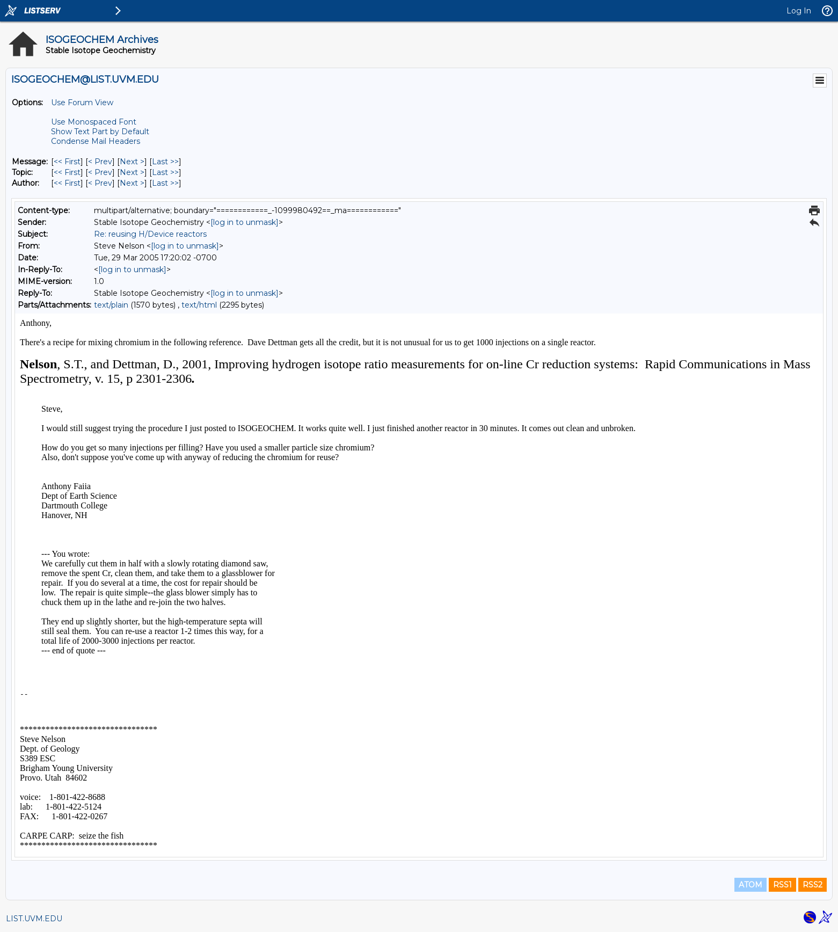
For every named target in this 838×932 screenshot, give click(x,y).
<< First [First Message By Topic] (67, 172)
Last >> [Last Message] (165, 161)
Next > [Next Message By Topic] (132, 172)
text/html (199, 305)
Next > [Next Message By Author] (132, 183)
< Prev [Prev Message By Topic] (100, 172)
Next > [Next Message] (132, 161)
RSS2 (812, 885)
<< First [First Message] (67, 161)
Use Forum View (82, 102)
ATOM (750, 885)
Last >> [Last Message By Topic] (165, 172)
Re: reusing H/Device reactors (150, 234)
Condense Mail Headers (95, 141)
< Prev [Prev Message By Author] (100, 183)
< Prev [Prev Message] (100, 161)
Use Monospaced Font (93, 122)
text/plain (111, 305)
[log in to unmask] (244, 222)
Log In (798, 11)
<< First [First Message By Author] (67, 183)
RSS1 (782, 885)
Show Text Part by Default (100, 131)
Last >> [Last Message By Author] (165, 183)
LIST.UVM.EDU (34, 918)
